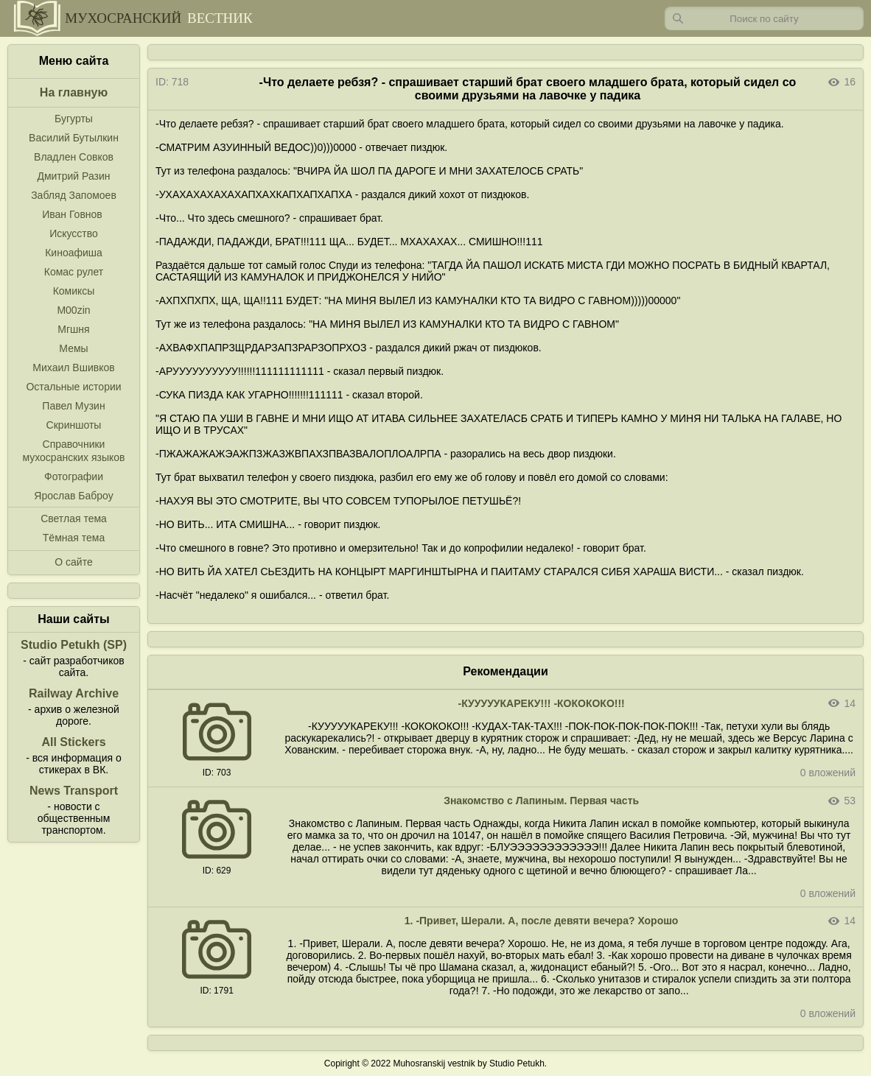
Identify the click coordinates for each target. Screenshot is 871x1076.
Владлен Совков (73, 157)
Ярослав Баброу (73, 496)
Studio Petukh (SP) (74, 645)
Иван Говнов (72, 214)
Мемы (73, 348)
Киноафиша (73, 253)
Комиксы (74, 291)
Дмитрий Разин (73, 176)
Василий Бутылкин (74, 138)
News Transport (73, 790)
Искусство (73, 233)
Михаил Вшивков (73, 367)
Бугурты (74, 118)
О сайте (73, 562)
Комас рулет (73, 272)
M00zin (73, 310)
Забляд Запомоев (73, 195)
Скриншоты (74, 425)
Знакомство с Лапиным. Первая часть (541, 800)
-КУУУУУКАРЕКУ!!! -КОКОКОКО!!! (541, 703)
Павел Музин (73, 406)
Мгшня (73, 329)
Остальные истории (73, 387)
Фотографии (73, 476)
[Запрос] (764, 18)
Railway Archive (74, 693)
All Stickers (73, 742)
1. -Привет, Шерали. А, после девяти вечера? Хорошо (542, 920)
